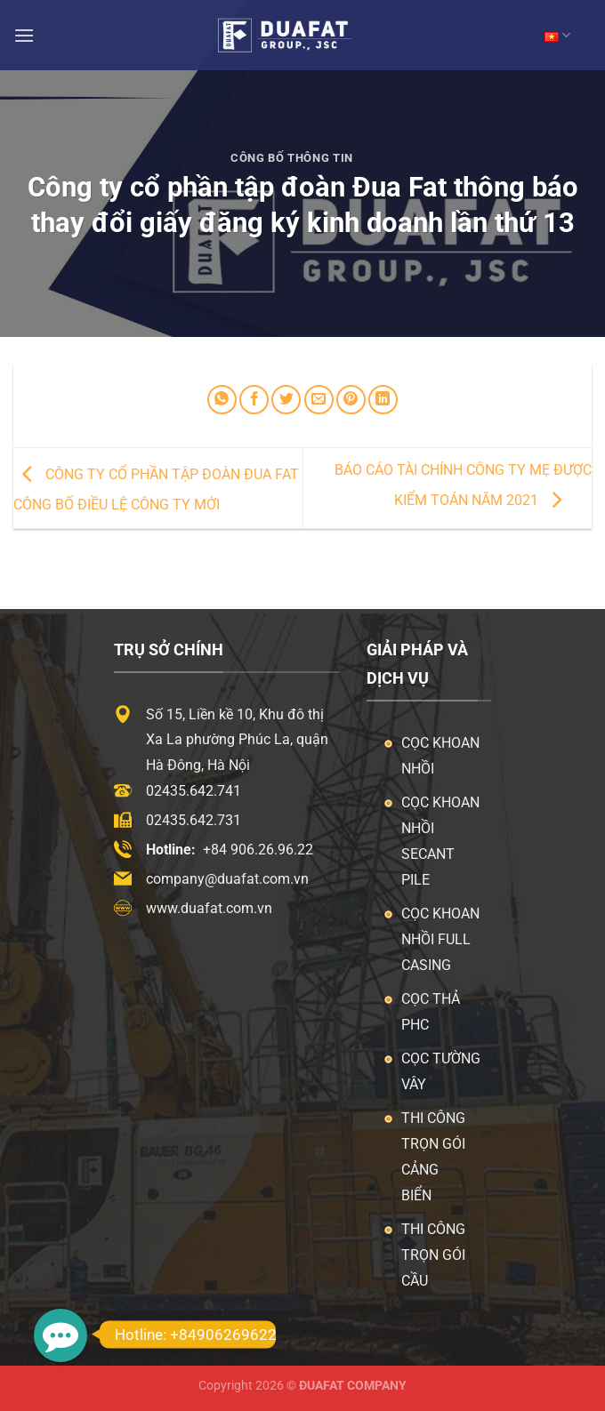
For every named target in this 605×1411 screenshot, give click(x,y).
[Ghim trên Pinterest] (351, 399)
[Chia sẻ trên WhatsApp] (222, 399)
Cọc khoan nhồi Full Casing (440, 939)
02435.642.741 (193, 790)
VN (557, 35)
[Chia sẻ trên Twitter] (286, 399)
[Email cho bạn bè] (319, 399)
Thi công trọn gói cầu (433, 1255)
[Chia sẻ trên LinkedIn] (383, 399)
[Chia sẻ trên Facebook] (254, 399)
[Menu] (24, 35)
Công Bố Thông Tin (291, 157)
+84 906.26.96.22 (258, 849)
